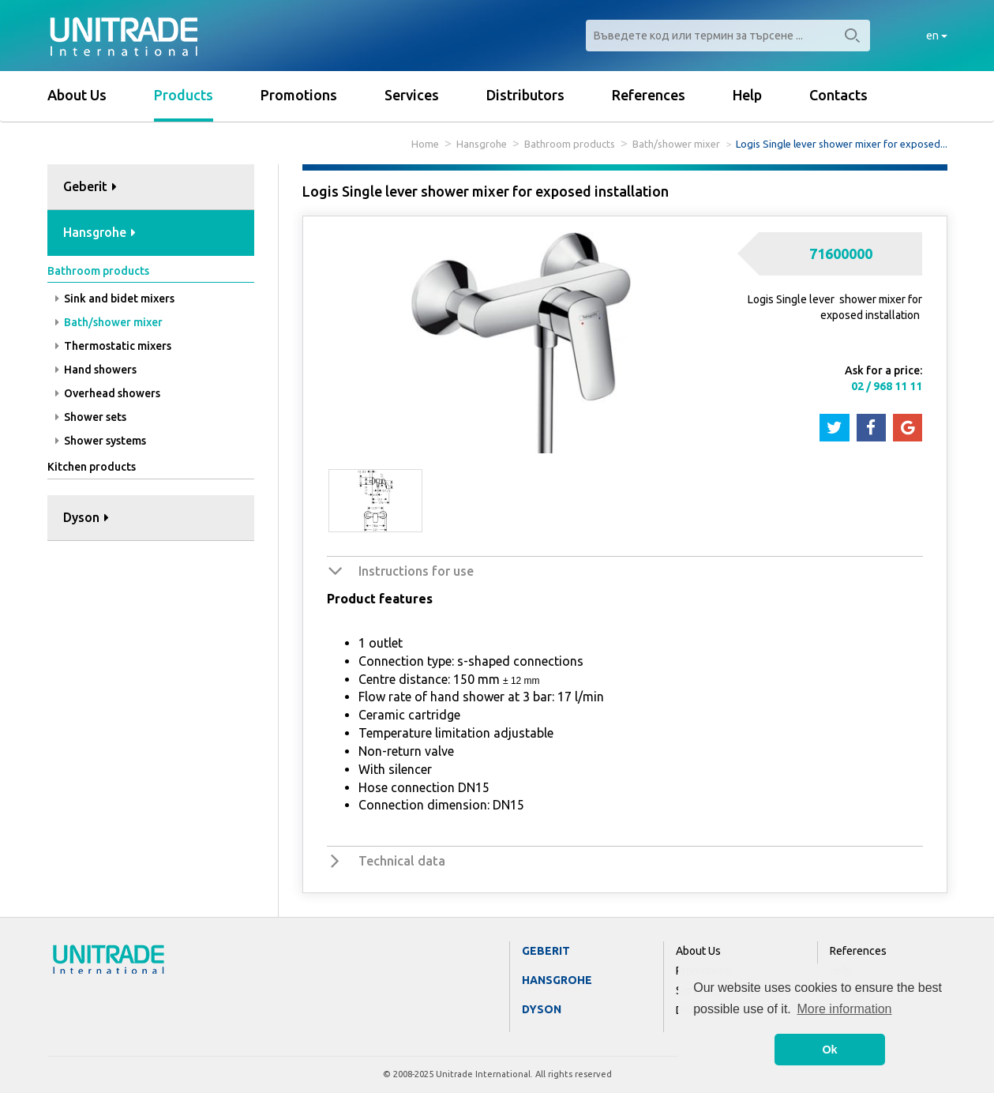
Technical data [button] (401, 861)
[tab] (151, 187)
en (936, 35)
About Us (77, 95)
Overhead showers (107, 393)
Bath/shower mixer (676, 143)
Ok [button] (829, 1049)
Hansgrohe (481, 143)
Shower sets (90, 417)
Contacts (838, 95)
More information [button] (844, 1009)
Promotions (299, 95)
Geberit (546, 951)
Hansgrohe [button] (99, 232)
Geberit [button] (90, 186)
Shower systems (100, 440)
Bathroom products (569, 143)
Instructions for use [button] (416, 571)
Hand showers (96, 369)
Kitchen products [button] (91, 466)
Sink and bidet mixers (114, 298)
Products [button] (183, 95)
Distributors (525, 95)
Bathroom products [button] (98, 271)
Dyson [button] (86, 517)
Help (747, 95)
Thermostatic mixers (113, 346)
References (648, 95)
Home (425, 143)
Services (411, 95)
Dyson (541, 1009)
